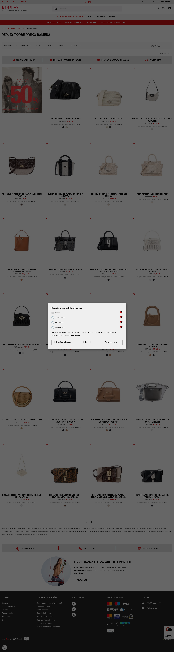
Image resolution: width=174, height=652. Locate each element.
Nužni (57, 313)
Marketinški (60, 327)
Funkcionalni (60, 317)
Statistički (59, 322)
